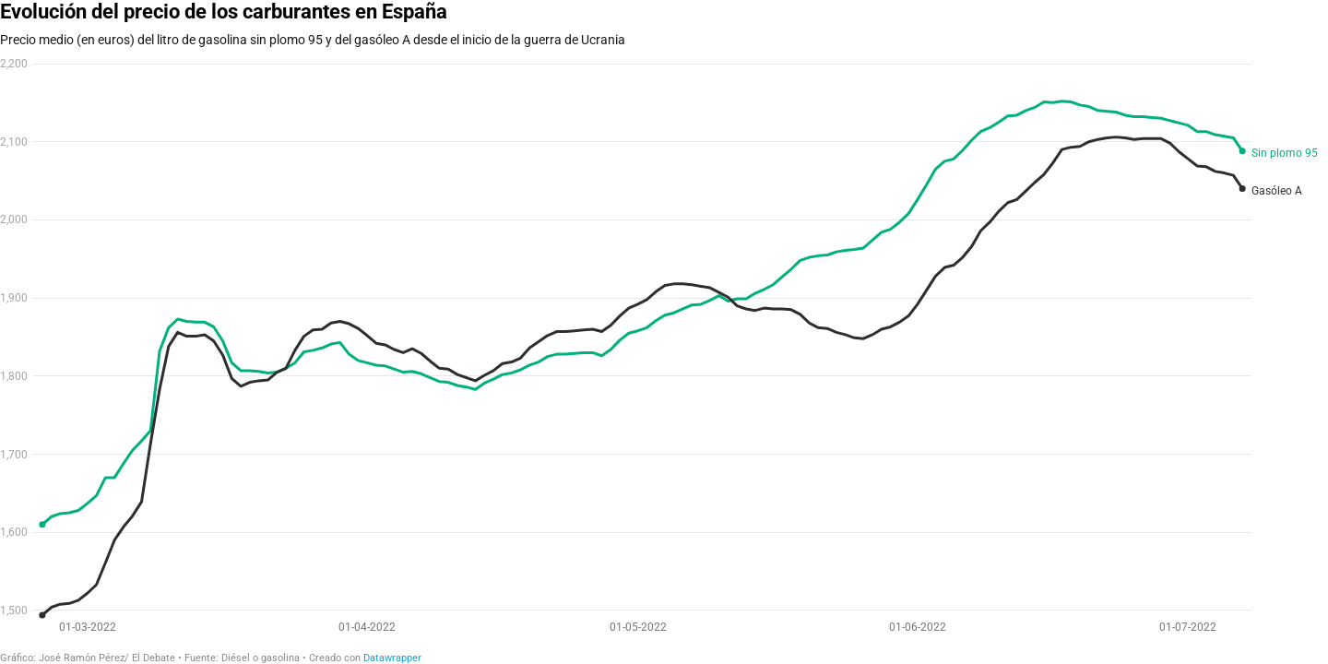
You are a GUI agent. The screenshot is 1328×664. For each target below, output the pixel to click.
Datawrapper (392, 658)
